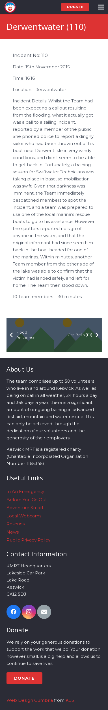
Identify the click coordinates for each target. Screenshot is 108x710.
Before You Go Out (27, 499)
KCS (70, 700)
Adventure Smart (25, 507)
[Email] (44, 612)
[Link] (10, 7)
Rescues (16, 523)
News (13, 532)
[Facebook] (14, 612)
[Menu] (101, 7)
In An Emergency (25, 491)
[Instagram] (29, 612)
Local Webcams (24, 516)
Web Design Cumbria (30, 700)
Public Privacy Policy (28, 540)
